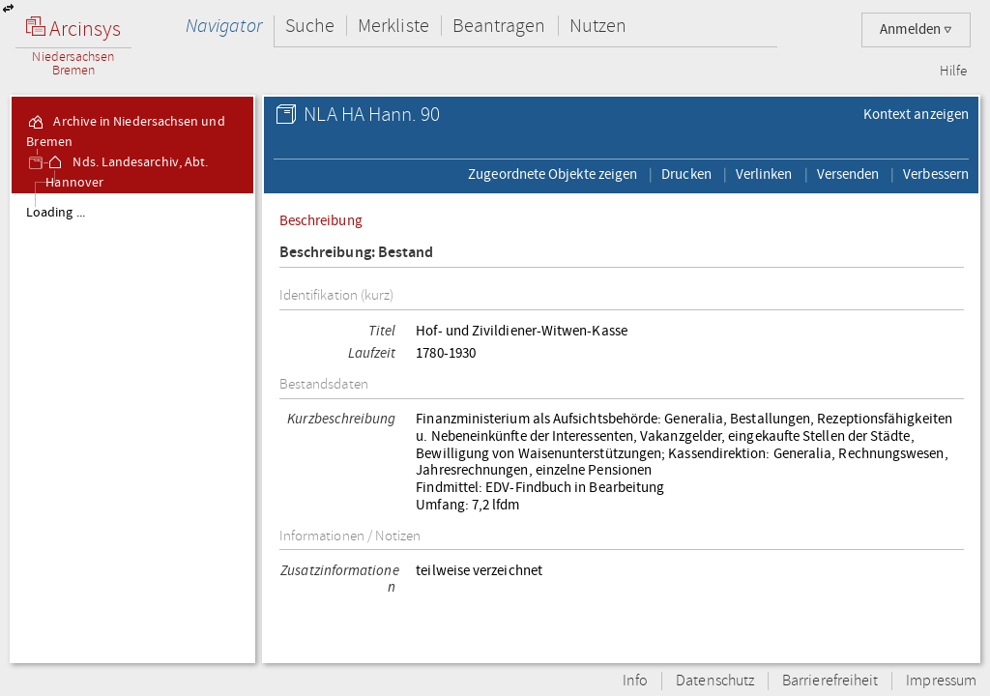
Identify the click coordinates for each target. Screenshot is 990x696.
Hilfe (953, 71)
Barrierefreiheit (830, 681)
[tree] (132, 427)
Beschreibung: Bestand (356, 253)
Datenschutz (715, 681)
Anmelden (916, 29)
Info (635, 681)
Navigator (224, 26)
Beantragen (499, 26)
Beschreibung (321, 220)
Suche (310, 26)
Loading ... (55, 212)
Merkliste (393, 26)
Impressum (941, 681)
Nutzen (597, 26)
